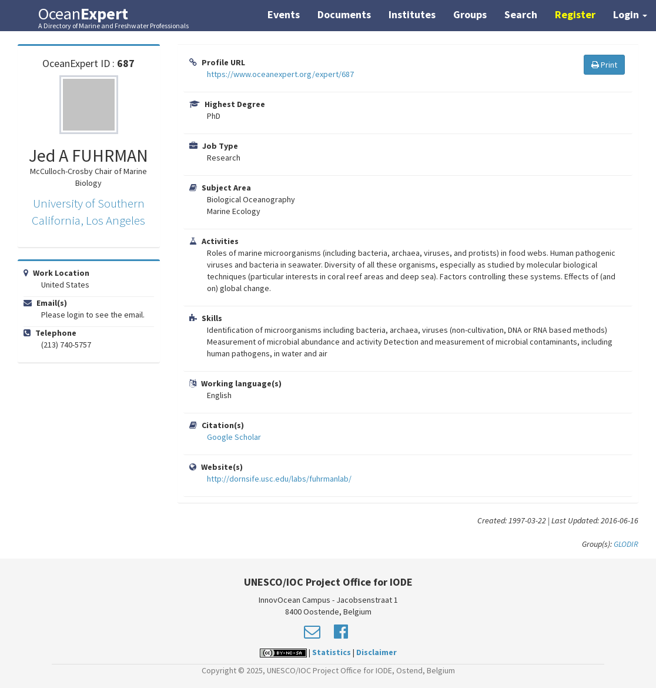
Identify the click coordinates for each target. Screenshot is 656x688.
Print (604, 64)
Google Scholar (234, 437)
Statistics (331, 652)
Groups (470, 14)
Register (575, 14)
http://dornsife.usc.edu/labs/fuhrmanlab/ (279, 478)
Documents (344, 14)
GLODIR (626, 544)
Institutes (412, 14)
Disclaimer (376, 652)
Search (520, 14)
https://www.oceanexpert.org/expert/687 (280, 74)
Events (283, 14)
